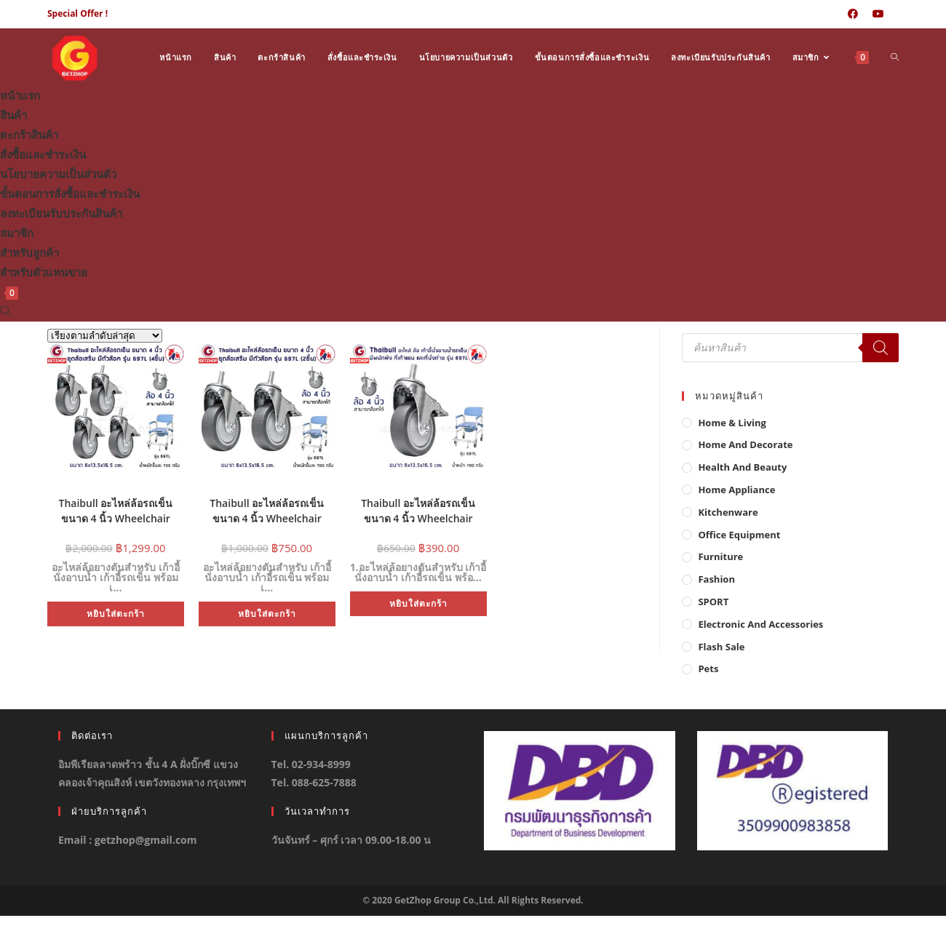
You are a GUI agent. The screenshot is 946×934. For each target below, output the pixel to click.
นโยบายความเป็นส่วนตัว (58, 174)
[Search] (880, 347)
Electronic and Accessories (760, 624)
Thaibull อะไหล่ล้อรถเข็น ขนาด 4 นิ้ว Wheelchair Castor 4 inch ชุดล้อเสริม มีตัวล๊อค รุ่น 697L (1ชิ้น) (418, 509)
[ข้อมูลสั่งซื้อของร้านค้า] (104, 336)
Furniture (720, 556)
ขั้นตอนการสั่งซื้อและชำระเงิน (70, 193)
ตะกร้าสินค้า (29, 134)
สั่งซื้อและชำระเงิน (43, 154)
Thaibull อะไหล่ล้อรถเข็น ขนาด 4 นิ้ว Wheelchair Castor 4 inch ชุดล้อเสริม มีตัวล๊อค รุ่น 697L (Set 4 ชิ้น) (115, 509)
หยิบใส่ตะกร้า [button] (116, 613)
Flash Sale (721, 646)
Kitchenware (728, 512)
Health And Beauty (742, 467)
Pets (708, 668)
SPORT (713, 601)
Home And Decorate (745, 444)
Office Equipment (739, 534)
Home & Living (732, 422)
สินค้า (13, 115)
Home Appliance (736, 489)
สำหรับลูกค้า (29, 252)
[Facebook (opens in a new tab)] (852, 14)
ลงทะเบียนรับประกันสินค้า (61, 213)
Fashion (716, 579)
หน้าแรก (20, 95)
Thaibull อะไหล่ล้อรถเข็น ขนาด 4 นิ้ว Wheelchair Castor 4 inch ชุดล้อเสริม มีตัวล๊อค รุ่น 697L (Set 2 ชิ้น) (266, 509)
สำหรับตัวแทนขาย (43, 272)
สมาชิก (16, 232)
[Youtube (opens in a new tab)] (878, 14)
